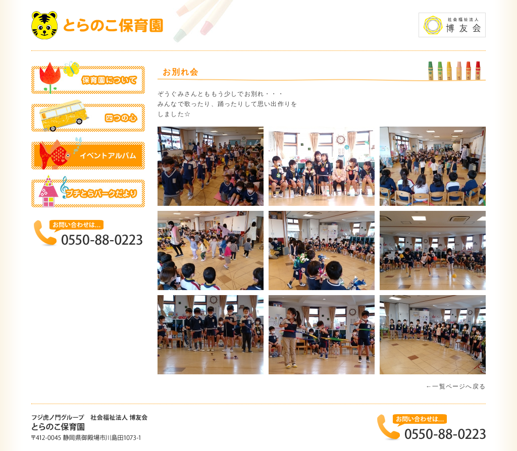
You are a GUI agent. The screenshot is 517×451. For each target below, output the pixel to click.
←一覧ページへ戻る (456, 386)
